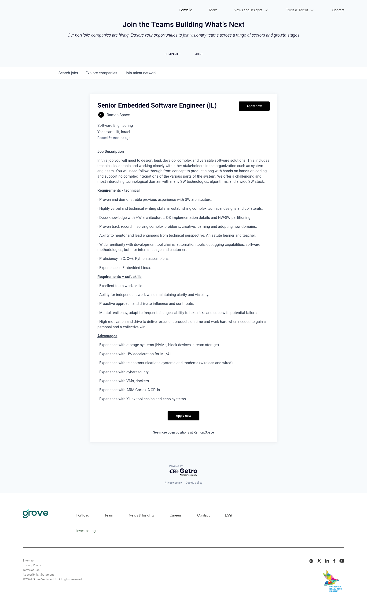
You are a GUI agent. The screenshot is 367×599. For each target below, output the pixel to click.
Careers (175, 515)
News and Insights (248, 10)
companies (101, 73)
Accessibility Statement (38, 574)
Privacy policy (173, 482)
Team (213, 10)
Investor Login (87, 530)
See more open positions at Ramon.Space (183, 432)
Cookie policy (194, 482)
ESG (228, 515)
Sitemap (28, 560)
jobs (68, 73)
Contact (338, 10)
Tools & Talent (297, 10)
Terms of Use (31, 570)
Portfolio (185, 10)
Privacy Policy (32, 565)
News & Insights (141, 515)
